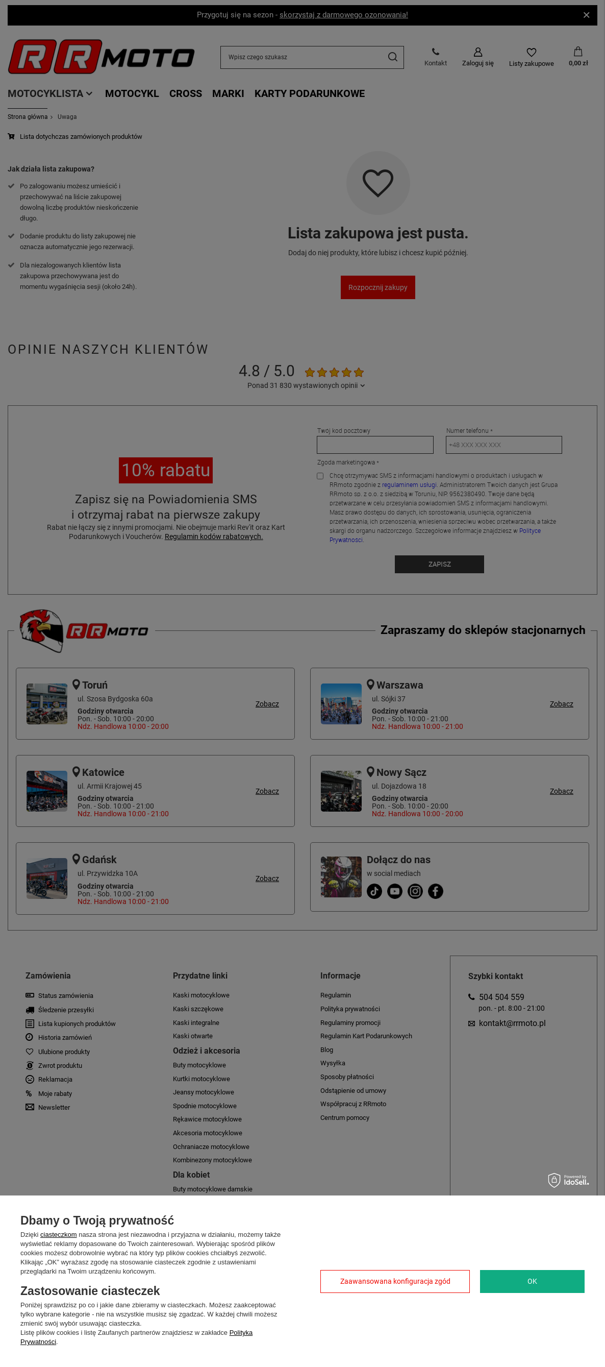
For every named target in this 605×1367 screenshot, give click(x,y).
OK (532, 1281)
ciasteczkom (58, 1234)
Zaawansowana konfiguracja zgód (395, 1281)
